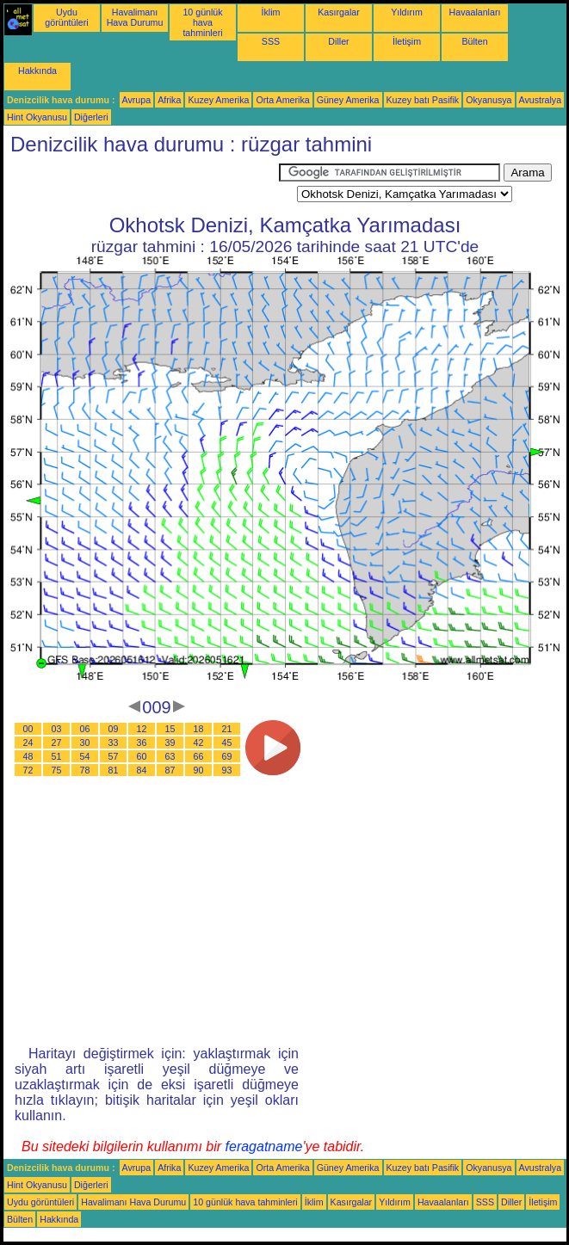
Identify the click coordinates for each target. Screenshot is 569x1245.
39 (170, 742)
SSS (271, 41)
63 (170, 756)
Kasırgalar (339, 12)
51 (57, 756)
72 (28, 770)
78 (85, 770)
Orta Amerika (282, 100)
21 (227, 729)
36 (142, 742)
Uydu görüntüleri (66, 17)
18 (199, 729)
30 (85, 742)
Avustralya (540, 100)
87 (170, 770)
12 (142, 729)
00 (28, 729)
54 (85, 756)
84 (142, 770)
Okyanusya (488, 100)
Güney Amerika (348, 100)
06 (85, 729)
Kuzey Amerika (218, 100)
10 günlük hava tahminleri (202, 22)
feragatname (264, 1146)
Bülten (474, 41)
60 (142, 756)
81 (113, 770)
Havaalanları (475, 12)
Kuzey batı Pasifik (423, 100)
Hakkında (37, 70)
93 (227, 770)
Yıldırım (407, 12)
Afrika (169, 100)
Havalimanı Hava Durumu (135, 17)
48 (28, 756)
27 (57, 742)
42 (199, 742)
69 (227, 756)
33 (113, 742)
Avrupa (137, 100)
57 (113, 756)
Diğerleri (91, 117)
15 (170, 729)
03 (57, 729)
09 (113, 729)
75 (57, 770)
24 (28, 742)
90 (199, 770)
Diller (338, 41)
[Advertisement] (141, 184)
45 (227, 742)
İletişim (407, 41)
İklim (271, 12)
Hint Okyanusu (37, 117)
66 (199, 756)
